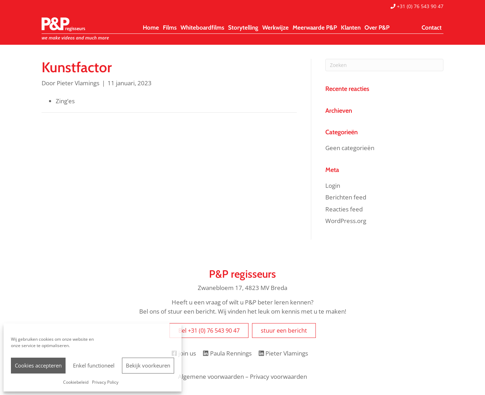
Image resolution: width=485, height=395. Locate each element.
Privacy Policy (105, 382)
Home (151, 27)
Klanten (351, 27)
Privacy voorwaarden (278, 376)
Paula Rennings (227, 353)
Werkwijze (275, 27)
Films (170, 27)
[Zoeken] (384, 65)
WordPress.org (345, 221)
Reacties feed (344, 209)
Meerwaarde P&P (315, 27)
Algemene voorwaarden (211, 376)
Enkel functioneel (94, 365)
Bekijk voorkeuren (148, 365)
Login (332, 185)
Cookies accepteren (38, 365)
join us (184, 353)
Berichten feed (345, 197)
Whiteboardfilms (202, 27)
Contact (432, 27)
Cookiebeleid (75, 382)
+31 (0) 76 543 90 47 (417, 6)
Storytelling (243, 27)
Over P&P (376, 27)
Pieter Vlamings (283, 353)
